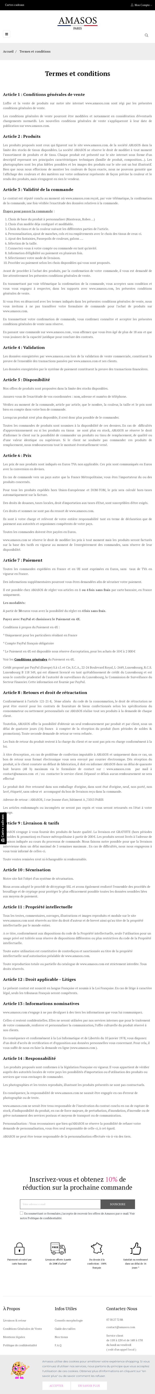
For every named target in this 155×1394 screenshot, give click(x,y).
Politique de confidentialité (20, 1345)
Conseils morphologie (69, 1320)
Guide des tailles (65, 1329)
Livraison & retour (14, 1320)
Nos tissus (61, 1337)
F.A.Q (58, 1345)
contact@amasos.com (120, 1327)
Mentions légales (14, 1337)
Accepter (56, 1386)
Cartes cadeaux (14, 5)
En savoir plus (90, 1386)
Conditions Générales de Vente (22, 1329)
